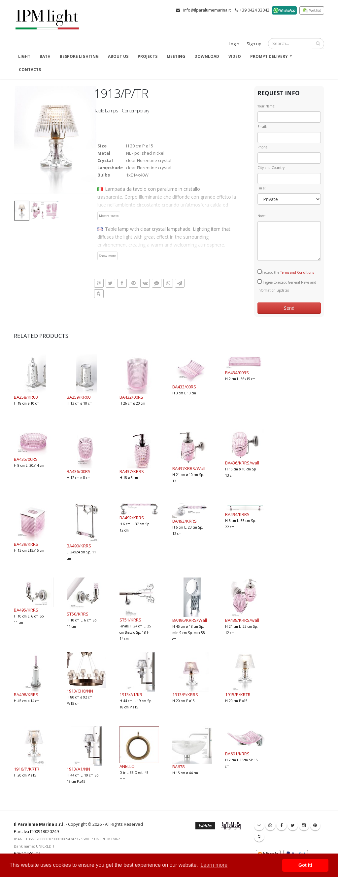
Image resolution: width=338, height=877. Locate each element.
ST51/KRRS (130, 620)
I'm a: (261, 188)
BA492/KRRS (131, 518)
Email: (262, 126)
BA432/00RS (131, 397)
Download (206, 56)
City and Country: (271, 167)
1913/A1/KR (130, 695)
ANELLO (127, 766)
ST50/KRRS (77, 614)
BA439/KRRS (26, 544)
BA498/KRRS (26, 695)
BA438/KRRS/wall (242, 620)
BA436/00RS (78, 471)
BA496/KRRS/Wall (189, 620)
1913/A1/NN (78, 769)
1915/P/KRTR (238, 695)
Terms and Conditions (297, 272)
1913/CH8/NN (80, 691)
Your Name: (266, 106)
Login (234, 44)
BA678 (178, 767)
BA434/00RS (237, 373)
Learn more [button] (213, 865)
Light (24, 56)
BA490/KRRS (79, 546)
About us (118, 56)
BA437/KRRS (131, 471)
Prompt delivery (269, 56)
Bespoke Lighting (79, 56)
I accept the (285, 272)
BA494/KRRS (237, 514)
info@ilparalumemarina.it (207, 10)
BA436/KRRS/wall (242, 463)
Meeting (176, 56)
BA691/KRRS (237, 754)
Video (234, 56)
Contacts (30, 69)
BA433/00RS (184, 387)
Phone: (262, 147)
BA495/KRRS (26, 610)
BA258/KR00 (26, 397)
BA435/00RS (26, 459)
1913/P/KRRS (185, 695)
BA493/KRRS (184, 521)
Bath (45, 56)
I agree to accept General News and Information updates (286, 286)
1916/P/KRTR (26, 769)
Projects (147, 56)
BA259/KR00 (78, 397)
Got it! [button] (305, 865)
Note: (261, 216)
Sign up (254, 44)
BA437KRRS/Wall (188, 468)
